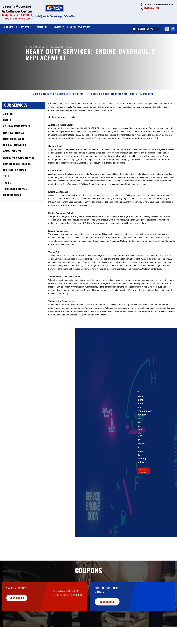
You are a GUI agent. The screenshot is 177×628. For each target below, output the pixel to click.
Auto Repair (25, 27)
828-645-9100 (152, 8)
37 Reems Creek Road (46, 46)
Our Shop (8, 27)
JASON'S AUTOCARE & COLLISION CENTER (53, 102)
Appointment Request (80, 27)
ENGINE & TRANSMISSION (141, 102)
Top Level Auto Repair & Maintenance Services (101, 102)
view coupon (18, 606)
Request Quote (143, 478)
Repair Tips (42, 27)
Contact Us (59, 27)
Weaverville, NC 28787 (63, 46)
